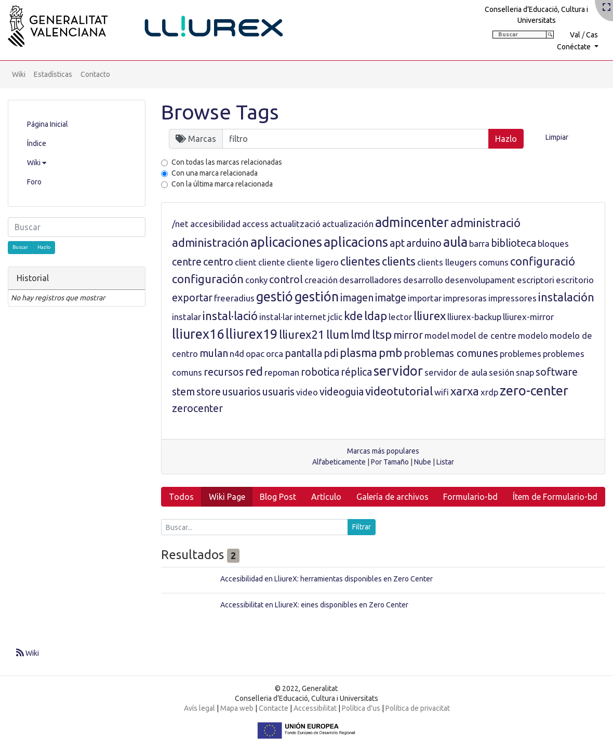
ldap (375, 315)
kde (353, 315)
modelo (533, 335)
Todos (181, 496)
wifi (441, 392)
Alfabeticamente (339, 462)
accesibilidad (215, 224)
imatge (390, 297)
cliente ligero (313, 262)
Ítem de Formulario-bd (555, 496)
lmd (360, 334)
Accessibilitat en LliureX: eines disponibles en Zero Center (314, 605)
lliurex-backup (474, 317)
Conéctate (574, 47)
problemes (520, 354)
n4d (237, 354)
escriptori (535, 280)
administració (485, 222)
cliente (271, 262)
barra (479, 243)
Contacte (273, 708)
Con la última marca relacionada (222, 184)
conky (256, 280)
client (246, 262)
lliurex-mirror (528, 317)
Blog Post (278, 496)
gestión (317, 296)
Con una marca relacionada (214, 173)
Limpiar (556, 137)
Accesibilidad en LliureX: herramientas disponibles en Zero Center (326, 579)
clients (399, 261)
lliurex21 (302, 334)
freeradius (234, 298)
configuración (208, 278)
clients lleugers (447, 262)
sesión (501, 372)
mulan (213, 353)
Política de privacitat (417, 708)
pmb (390, 352)
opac (255, 354)
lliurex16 (198, 334)
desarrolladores (370, 280)
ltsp (382, 334)
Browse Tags (220, 112)
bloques (553, 243)
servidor (398, 371)
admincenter (412, 222)
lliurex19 (251, 334)
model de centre (483, 335)
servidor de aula (455, 372)
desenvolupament (480, 280)
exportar (192, 297)
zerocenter (197, 408)
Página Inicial (47, 124)
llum (337, 334)
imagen (357, 297)
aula (455, 242)
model (436, 335)
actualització (295, 224)
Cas (592, 35)
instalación (566, 296)
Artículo (326, 496)
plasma (358, 352)
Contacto (95, 74)
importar (425, 298)
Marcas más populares (383, 451)
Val (575, 35)
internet (310, 317)
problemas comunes (451, 353)
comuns (493, 262)
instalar (186, 317)
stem (183, 391)
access (255, 224)
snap (525, 372)
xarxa (464, 390)
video (307, 392)
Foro (34, 182)
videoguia (341, 391)
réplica (356, 372)
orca (274, 354)
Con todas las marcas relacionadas (226, 162)
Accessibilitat (315, 708)
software (557, 372)
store (208, 391)
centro (218, 262)
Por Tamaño (390, 462)
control (286, 279)
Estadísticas (53, 74)
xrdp (489, 392)
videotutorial (399, 390)
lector (400, 317)
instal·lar (275, 317)
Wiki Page (227, 496)
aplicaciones (286, 242)
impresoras (465, 298)
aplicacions (356, 242)
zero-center (534, 390)
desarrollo (423, 280)
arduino (424, 243)
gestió (274, 296)
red (254, 371)
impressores (512, 298)
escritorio (575, 280)
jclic (335, 317)
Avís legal (199, 708)
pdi (331, 353)
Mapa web (237, 708)
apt (397, 243)
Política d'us (361, 708)
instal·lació (230, 315)
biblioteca (513, 243)
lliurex (430, 315)
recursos (224, 372)
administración (210, 242)
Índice (36, 143)
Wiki (18, 74)
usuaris (278, 391)
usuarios (241, 391)
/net (180, 224)
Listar (445, 462)
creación (321, 280)
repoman (281, 372)
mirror (408, 335)
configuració (542, 261)
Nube (422, 462)
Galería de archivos (392, 496)
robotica (320, 372)
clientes (360, 261)
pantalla (303, 353)
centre (187, 262)
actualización (348, 224)
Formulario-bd (470, 496)
